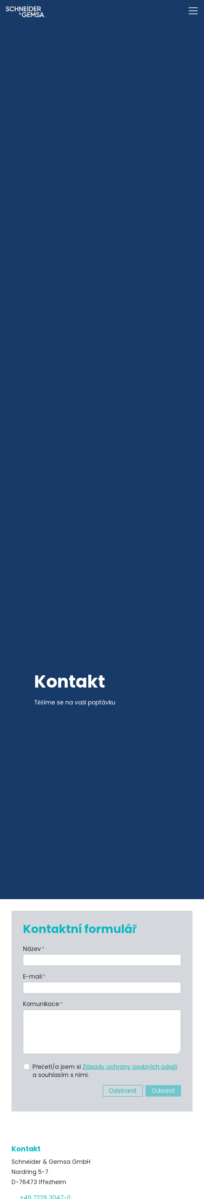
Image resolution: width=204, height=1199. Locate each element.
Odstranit (123, 1091)
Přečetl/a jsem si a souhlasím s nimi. (104, 1071)
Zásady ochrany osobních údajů (130, 1067)
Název (33, 949)
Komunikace (43, 1004)
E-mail (34, 977)
